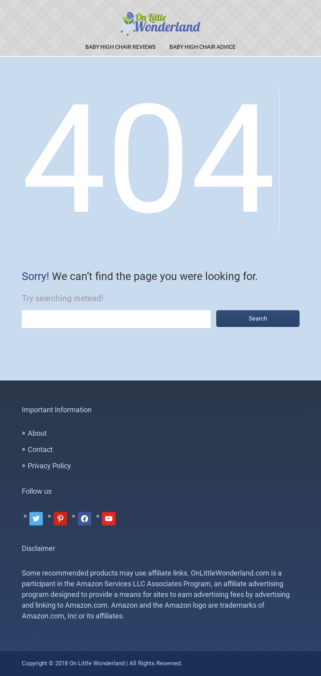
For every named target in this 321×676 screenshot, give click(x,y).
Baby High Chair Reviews (120, 47)
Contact (40, 449)
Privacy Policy (49, 466)
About (37, 433)
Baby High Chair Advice (202, 47)
